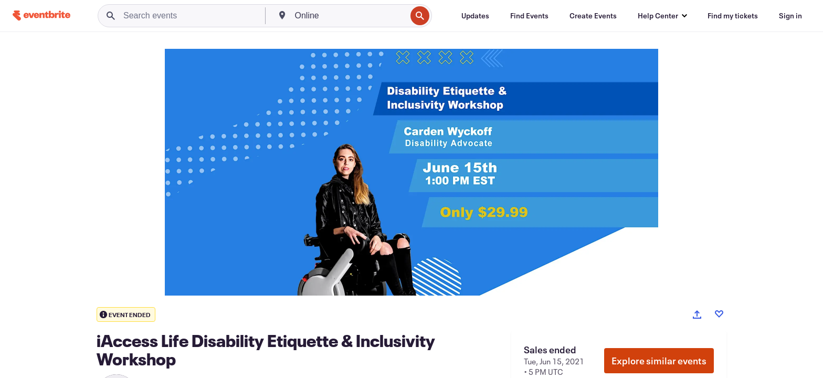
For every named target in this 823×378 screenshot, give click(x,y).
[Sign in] (790, 15)
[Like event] (719, 314)
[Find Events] (529, 15)
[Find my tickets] (732, 15)
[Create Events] (593, 15)
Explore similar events (658, 360)
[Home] (41, 15)
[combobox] (350, 16)
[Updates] (475, 15)
